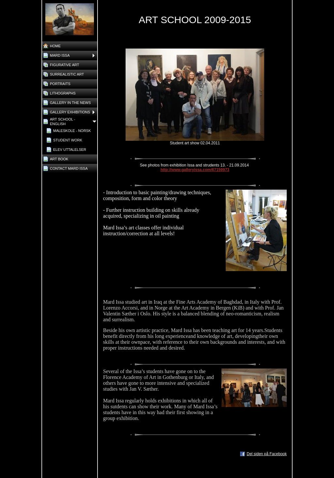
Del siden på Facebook (267, 454)
